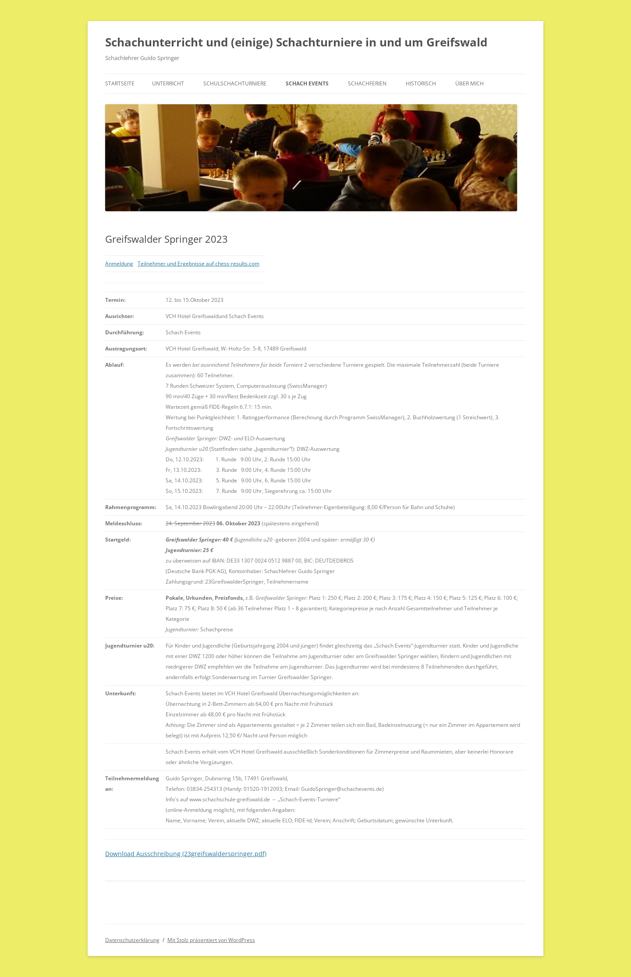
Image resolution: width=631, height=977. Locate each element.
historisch (421, 83)
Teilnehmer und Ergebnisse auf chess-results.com (198, 263)
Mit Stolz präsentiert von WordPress (211, 940)
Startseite (120, 83)
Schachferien (367, 83)
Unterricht (168, 83)
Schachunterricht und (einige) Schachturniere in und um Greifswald (296, 42)
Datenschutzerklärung (132, 940)
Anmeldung (119, 263)
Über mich (469, 83)
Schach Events (307, 83)
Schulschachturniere (234, 83)
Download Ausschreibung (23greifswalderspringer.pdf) (185, 854)
